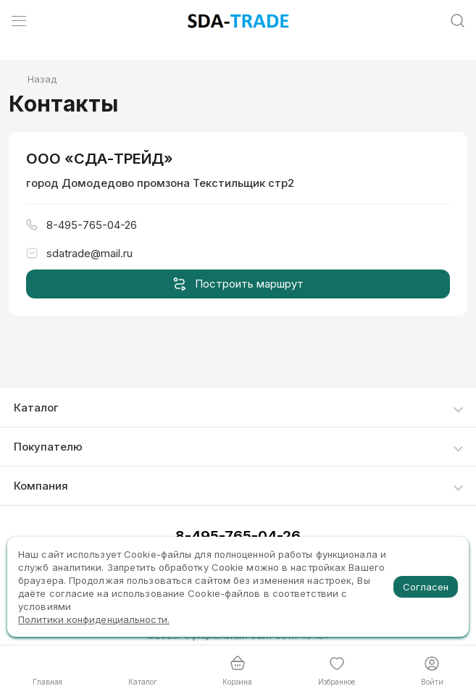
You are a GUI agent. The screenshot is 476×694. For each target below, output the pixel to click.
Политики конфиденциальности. (94, 619)
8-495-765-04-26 (238, 536)
